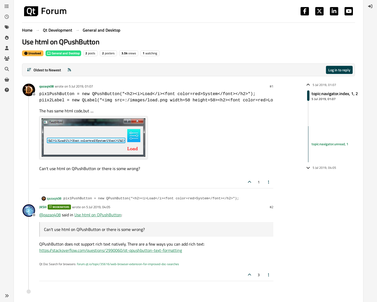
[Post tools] (269, 182)
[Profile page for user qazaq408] (29, 90)
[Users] (7, 48)
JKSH (43, 207)
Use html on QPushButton (97, 215)
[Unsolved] (7, 90)
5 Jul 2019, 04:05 (98, 207)
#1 (271, 86)
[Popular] (7, 37)
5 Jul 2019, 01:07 (81, 86)
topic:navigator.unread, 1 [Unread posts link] (330, 144)
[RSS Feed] (69, 70)
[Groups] (7, 58)
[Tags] (7, 27)
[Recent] (7, 17)
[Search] (7, 69)
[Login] (370, 6)
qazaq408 (46, 86)
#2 (271, 207)
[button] (7, 296)
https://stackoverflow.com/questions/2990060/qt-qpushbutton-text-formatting (110, 250)
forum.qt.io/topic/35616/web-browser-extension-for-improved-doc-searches (128, 264)
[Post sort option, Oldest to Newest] (43, 70)
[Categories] (7, 6)
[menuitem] (370, 6)
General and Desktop (63, 53)
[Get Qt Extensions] (7, 79)
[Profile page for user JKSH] (29, 210)
